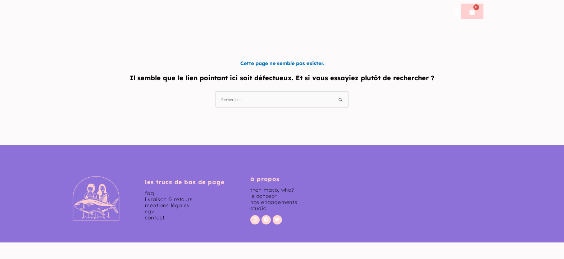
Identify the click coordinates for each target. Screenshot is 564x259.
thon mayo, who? (272, 190)
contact (155, 218)
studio (258, 208)
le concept (263, 196)
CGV (149, 212)
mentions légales (167, 206)
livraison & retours (168, 199)
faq (149, 193)
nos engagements (273, 202)
